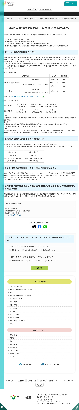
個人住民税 (39, 19)
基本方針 (21, 381)
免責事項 (43, 381)
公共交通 (13, 311)
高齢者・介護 (14, 354)
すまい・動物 (14, 314)
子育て (12, 338)
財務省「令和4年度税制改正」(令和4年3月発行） (26, 96)
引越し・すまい (15, 350)
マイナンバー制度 (16, 299)
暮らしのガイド (39, 330)
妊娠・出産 (13, 335)
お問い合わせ (10, 381)
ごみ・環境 (13, 302)
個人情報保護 (32, 381)
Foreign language (45, 9)
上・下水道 (13, 308)
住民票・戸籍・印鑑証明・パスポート (23, 289)
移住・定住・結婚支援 (17, 321)
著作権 (51, 381)
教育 (11, 341)
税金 (31, 19)
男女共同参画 (14, 317)
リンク (58, 381)
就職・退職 (13, 344)
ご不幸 (12, 357)
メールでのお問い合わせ (13, 215)
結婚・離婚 (13, 347)
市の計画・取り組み (16, 286)
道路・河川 (13, 305)
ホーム (13, 19)
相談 (11, 324)
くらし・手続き (23, 19)
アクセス (39, 385)
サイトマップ (68, 381)
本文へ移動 (32, 9)
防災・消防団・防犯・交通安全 (20, 296)
